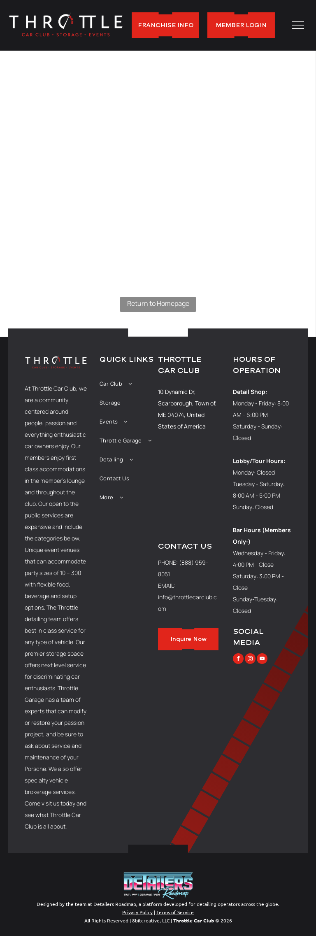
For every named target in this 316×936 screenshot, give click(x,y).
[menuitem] (129, 383)
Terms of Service (175, 912)
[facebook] (238, 659)
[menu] (298, 25)
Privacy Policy (137, 912)
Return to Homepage (158, 303)
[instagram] (250, 659)
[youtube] (262, 659)
